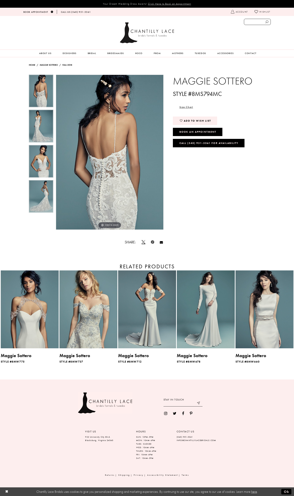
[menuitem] (45, 53)
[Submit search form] (266, 22)
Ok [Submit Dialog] (286, 492)
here (254, 492)
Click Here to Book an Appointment (169, 3)
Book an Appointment (197, 131)
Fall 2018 (67, 65)
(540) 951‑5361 (185, 437)
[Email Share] (161, 242)
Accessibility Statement (162, 475)
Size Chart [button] (186, 107)
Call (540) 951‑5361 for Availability (208, 143)
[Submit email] (198, 403)
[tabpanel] (41, 92)
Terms (185, 475)
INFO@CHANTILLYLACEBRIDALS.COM (196, 440)
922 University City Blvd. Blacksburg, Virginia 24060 (99, 439)
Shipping (124, 475)
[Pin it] (152, 242)
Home (32, 65)
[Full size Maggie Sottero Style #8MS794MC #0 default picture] (110, 152)
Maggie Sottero (49, 65)
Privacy (138, 475)
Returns (110, 475)
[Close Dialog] (7, 492)
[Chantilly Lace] (147, 32)
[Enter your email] (183, 403)
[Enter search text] (257, 22)
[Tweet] (143, 242)
